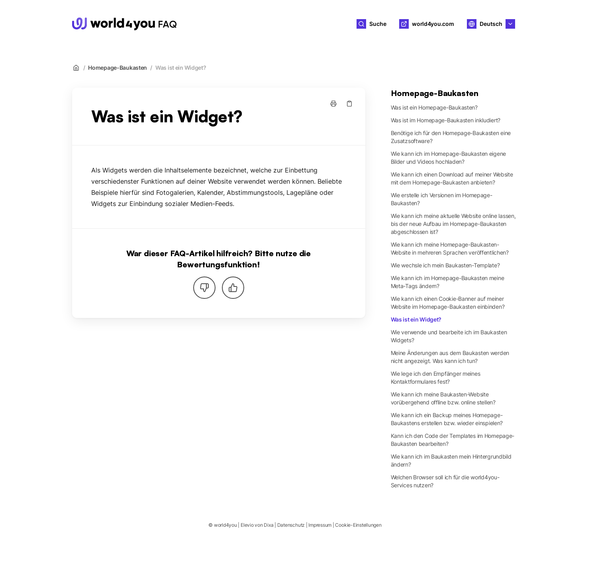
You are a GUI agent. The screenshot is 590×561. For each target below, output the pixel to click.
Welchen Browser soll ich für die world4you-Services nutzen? (445, 481)
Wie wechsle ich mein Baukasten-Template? (445, 265)
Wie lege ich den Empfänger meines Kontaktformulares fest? (435, 377)
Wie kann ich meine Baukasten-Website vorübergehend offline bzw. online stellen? (443, 398)
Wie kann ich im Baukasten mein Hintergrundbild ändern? (451, 460)
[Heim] (124, 23)
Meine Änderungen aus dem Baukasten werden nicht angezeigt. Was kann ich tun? (450, 356)
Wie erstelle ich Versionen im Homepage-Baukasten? (441, 199)
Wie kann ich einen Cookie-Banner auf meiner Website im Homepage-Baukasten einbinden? (448, 302)
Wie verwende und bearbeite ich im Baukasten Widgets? (449, 336)
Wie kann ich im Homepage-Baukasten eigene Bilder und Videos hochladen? (448, 157)
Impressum (319, 525)
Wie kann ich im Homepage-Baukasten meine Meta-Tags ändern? (447, 282)
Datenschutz (291, 525)
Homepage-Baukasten (117, 67)
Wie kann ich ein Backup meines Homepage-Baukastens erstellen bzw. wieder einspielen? (447, 419)
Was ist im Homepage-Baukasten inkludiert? (446, 120)
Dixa (268, 525)
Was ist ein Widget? (180, 67)
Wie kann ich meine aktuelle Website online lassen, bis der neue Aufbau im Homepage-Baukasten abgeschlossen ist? (453, 223)
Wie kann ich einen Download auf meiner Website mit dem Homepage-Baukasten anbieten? (452, 178)
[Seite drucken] (333, 103)
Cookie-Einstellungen (358, 525)
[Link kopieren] (349, 103)
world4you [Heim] (210, 24)
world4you (225, 525)
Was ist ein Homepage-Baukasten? (434, 107)
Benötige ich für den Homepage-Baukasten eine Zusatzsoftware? (451, 136)
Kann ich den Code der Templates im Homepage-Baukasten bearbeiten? (453, 439)
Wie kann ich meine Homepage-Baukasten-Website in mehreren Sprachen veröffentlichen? (450, 248)
